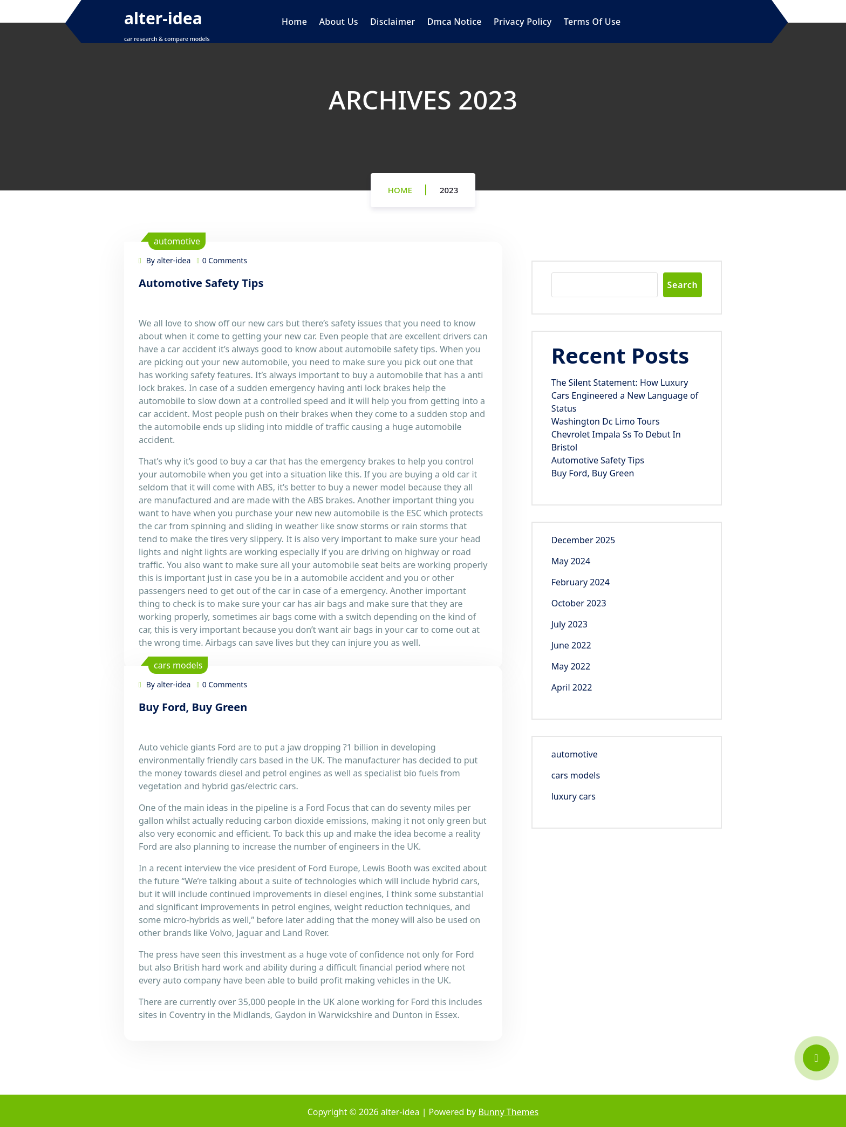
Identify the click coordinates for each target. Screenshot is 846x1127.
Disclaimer (392, 22)
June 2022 (571, 645)
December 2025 (583, 540)
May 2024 (570, 561)
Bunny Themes (508, 1112)
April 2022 (571, 687)
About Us (338, 22)
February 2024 (580, 582)
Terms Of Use (592, 22)
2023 (449, 190)
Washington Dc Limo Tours (605, 421)
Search (682, 285)
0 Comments (222, 260)
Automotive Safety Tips (201, 283)
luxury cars (573, 796)
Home (294, 22)
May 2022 (570, 666)
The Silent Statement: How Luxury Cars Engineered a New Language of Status (624, 395)
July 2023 (569, 624)
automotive (177, 241)
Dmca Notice (454, 22)
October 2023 (578, 603)
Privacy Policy (523, 22)
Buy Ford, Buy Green (193, 707)
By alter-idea (164, 260)
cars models (178, 665)
